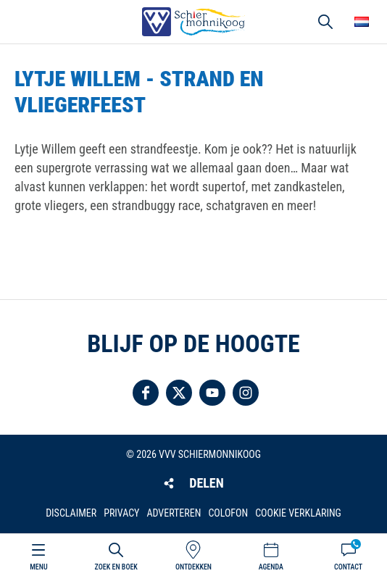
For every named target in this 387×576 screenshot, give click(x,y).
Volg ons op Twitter (179, 393)
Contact (348, 567)
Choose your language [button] (361, 21)
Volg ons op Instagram (246, 393)
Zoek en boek (116, 567)
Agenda (271, 567)
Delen (206, 483)
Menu (38, 567)
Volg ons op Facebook (146, 393)
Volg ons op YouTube (212, 393)
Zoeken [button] (325, 21)
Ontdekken (193, 567)
